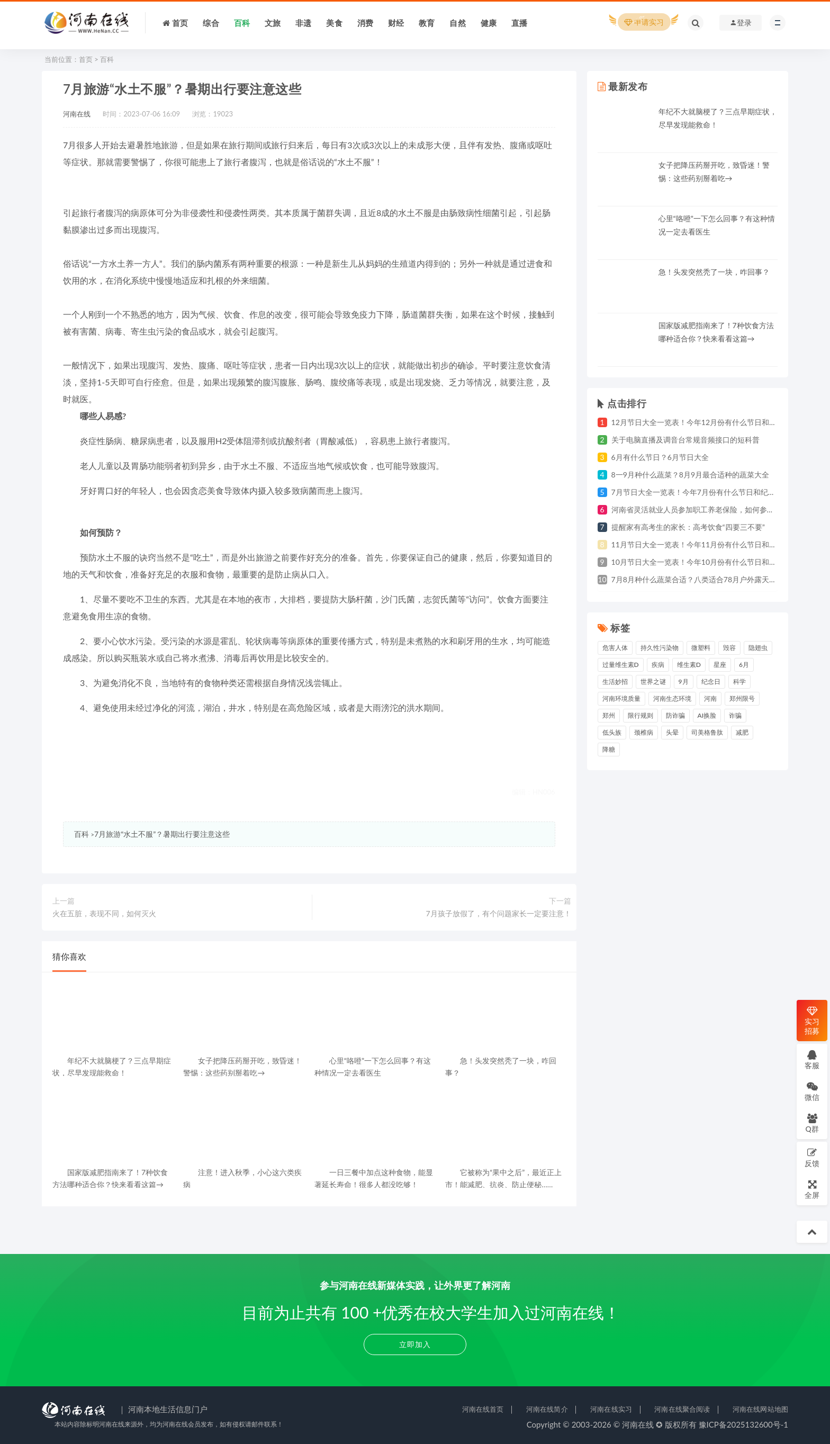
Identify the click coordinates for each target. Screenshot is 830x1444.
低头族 (611, 732)
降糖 (608, 749)
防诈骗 (675, 715)
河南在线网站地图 (760, 1409)
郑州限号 (742, 698)
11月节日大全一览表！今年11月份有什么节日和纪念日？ (705, 544)
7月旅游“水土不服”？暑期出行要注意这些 (162, 833)
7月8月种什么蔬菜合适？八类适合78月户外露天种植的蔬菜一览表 (719, 579)
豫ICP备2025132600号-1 (744, 1424)
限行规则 (640, 715)
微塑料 (700, 648)
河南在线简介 (547, 1409)
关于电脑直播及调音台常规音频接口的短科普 (685, 439)
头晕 (672, 732)
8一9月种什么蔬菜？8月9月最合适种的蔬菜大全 (690, 474)
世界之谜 (653, 681)
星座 (720, 665)
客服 (812, 1059)
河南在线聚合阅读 (682, 1409)
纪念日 (710, 681)
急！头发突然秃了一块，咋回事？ (714, 271)
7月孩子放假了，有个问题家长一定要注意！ (498, 913)
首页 (86, 59)
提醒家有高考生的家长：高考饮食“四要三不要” (688, 526)
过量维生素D (620, 665)
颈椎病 (643, 732)
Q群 (811, 1123)
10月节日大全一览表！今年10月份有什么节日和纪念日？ (705, 561)
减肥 (742, 732)
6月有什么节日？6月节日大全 (660, 457)
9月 (684, 681)
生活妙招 (615, 681)
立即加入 (415, 1344)
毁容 (729, 648)
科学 (739, 681)
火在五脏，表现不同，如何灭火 (104, 913)
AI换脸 (707, 715)
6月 (744, 665)
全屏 (812, 1189)
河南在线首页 (483, 1409)
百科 (107, 59)
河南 (710, 698)
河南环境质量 (621, 698)
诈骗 (735, 715)
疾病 (658, 665)
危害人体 (615, 648)
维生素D (689, 665)
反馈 (812, 1157)
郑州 (608, 715)
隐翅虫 (758, 648)
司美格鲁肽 (707, 732)
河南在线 (77, 114)
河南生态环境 (672, 698)
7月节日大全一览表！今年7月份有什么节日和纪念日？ (700, 492)
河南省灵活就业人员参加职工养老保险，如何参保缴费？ (704, 509)
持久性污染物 (659, 648)
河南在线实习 (611, 1409)
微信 (812, 1091)
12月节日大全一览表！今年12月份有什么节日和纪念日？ (705, 422)
